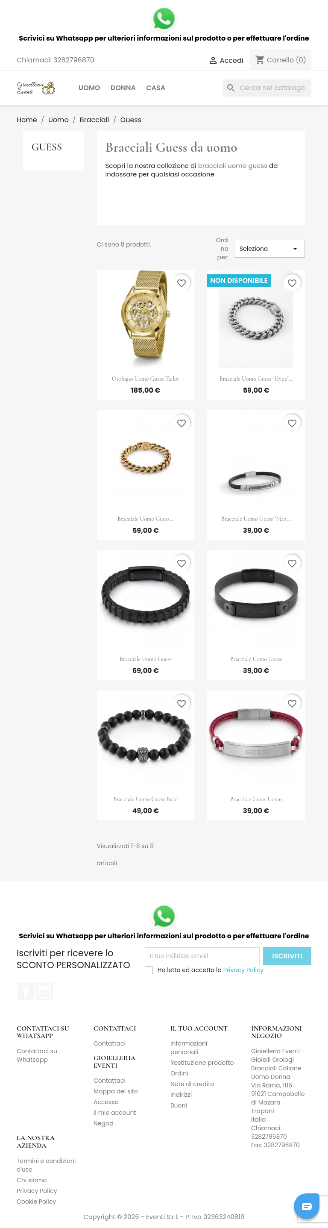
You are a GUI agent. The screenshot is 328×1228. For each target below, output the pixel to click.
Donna (123, 88)
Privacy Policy (243, 970)
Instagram (44, 991)
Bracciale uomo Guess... (145, 519)
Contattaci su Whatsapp (37, 1055)
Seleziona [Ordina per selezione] (270, 249)
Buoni (178, 1105)
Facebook (26, 991)
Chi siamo (32, 1180)
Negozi (104, 1123)
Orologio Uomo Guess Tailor (145, 378)
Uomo (89, 88)
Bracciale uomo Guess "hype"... (256, 378)
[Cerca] (267, 88)
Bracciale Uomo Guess (145, 659)
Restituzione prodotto (202, 1062)
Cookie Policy (36, 1201)
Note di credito (192, 1084)
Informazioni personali (188, 1047)
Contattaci (110, 1043)
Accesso (106, 1102)
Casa (155, 88)
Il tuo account (199, 1028)
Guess (47, 147)
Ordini (179, 1073)
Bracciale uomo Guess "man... (256, 519)
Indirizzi (181, 1094)
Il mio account (115, 1112)
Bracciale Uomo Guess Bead (145, 799)
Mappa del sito (116, 1091)
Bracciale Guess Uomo (256, 799)
